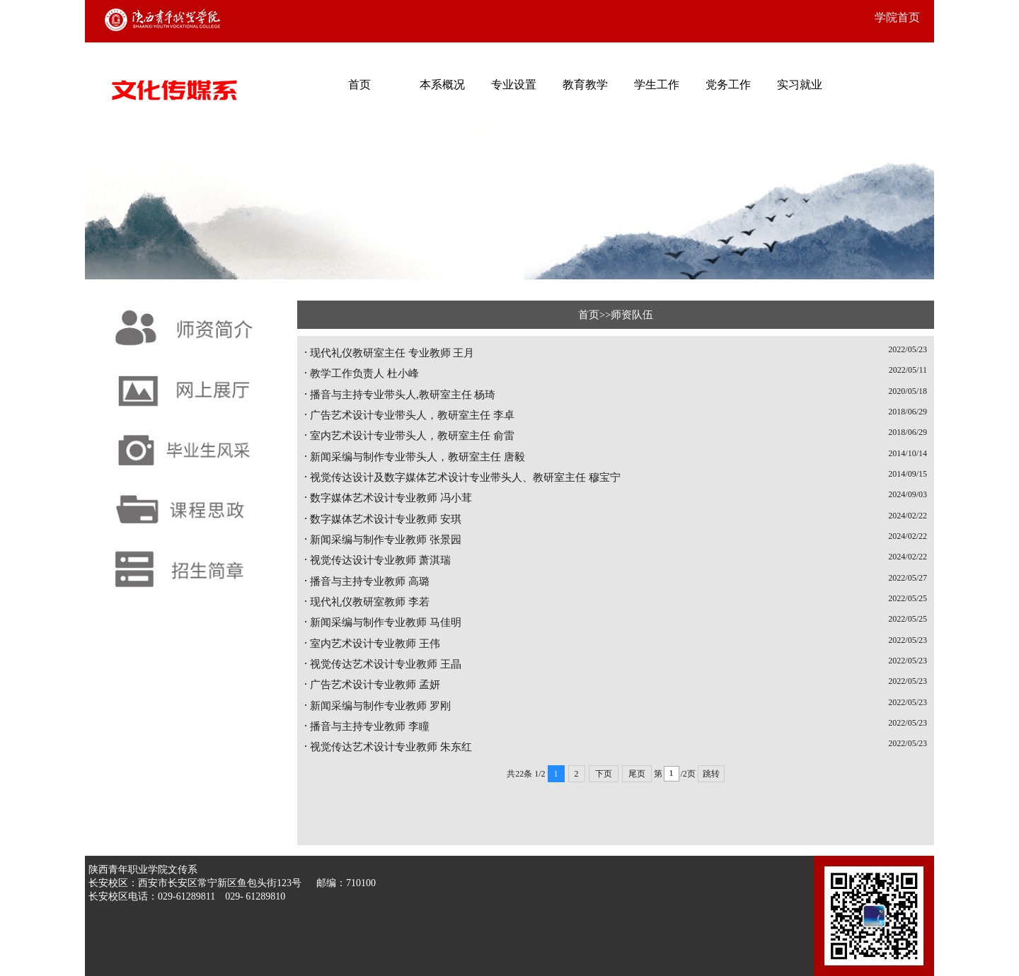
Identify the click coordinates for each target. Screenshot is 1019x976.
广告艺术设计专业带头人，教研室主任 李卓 (412, 415)
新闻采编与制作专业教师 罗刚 (380, 705)
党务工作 (728, 85)
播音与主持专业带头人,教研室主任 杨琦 (402, 394)
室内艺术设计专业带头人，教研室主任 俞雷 (412, 435)
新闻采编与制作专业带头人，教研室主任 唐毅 (417, 457)
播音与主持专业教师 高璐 (370, 581)
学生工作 (656, 85)
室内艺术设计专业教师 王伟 (375, 643)
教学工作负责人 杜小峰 (364, 373)
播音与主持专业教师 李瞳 (370, 726)
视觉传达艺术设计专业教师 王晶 (385, 664)
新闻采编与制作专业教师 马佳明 (385, 622)
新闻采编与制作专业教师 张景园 (385, 539)
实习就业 (799, 85)
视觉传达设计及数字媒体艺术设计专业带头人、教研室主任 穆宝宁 (465, 477)
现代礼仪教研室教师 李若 (370, 602)
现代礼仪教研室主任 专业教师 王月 (392, 353)
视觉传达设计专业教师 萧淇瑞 (380, 560)
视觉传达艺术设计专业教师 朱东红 (391, 747)
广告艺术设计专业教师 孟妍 (375, 684)
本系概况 (442, 85)
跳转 (711, 774)
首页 (359, 85)
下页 (603, 774)
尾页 (636, 774)
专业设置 (513, 85)
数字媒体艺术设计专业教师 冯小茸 (391, 498)
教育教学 (585, 85)
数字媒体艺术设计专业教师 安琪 (385, 519)
